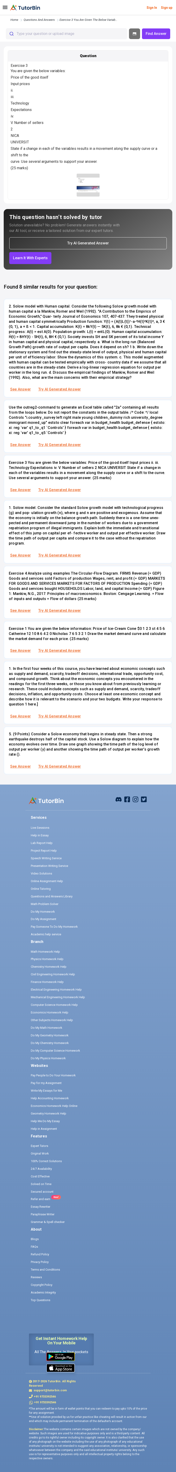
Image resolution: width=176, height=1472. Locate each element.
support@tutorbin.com (50, 1390)
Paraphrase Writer (42, 1214)
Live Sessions (40, 827)
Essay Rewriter (40, 1206)
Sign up (166, 7)
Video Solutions (41, 873)
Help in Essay (40, 835)
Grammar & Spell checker (48, 1222)
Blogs (35, 1239)
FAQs (34, 1246)
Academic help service (46, 934)
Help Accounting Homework (50, 1098)
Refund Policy (40, 1254)
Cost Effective (40, 1176)
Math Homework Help (45, 951)
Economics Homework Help (49, 1012)
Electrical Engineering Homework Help (56, 989)
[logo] (25, 7)
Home (14, 20)
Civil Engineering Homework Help (53, 974)
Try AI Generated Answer (59, 389)
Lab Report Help (42, 843)
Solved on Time (41, 1184)
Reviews (36, 1277)
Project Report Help (44, 850)
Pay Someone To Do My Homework (54, 926)
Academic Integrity (43, 1292)
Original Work (40, 1153)
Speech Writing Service (46, 858)
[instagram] (135, 799)
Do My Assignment (43, 919)
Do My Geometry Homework (50, 1035)
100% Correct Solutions (46, 1161)
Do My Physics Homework (48, 1058)
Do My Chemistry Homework (50, 1043)
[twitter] (144, 799)
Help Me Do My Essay (45, 1121)
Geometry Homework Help (48, 1113)
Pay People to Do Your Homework (53, 1075)
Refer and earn (40, 1199)
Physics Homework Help (47, 959)
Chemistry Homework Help (48, 966)
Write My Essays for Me (46, 1090)
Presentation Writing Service (49, 866)
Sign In (152, 7)
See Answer (20, 389)
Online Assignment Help (47, 881)
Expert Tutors (39, 1146)
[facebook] (118, 799)
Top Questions (40, 1300)
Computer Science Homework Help (54, 1005)
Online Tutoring (41, 888)
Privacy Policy (40, 1262)
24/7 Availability (41, 1168)
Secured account (42, 1191)
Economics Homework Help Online (54, 1106)
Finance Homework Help (47, 982)
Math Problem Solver (44, 904)
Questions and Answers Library (51, 896)
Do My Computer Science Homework (55, 1050)
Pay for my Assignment (46, 1083)
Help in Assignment (44, 1128)
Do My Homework (43, 911)
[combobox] (66, 33)
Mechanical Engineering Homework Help (58, 997)
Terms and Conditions (45, 1269)
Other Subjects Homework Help (52, 1020)
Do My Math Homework (46, 1027)
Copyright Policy (41, 1285)
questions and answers (39, 20)
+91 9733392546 (45, 1396)
